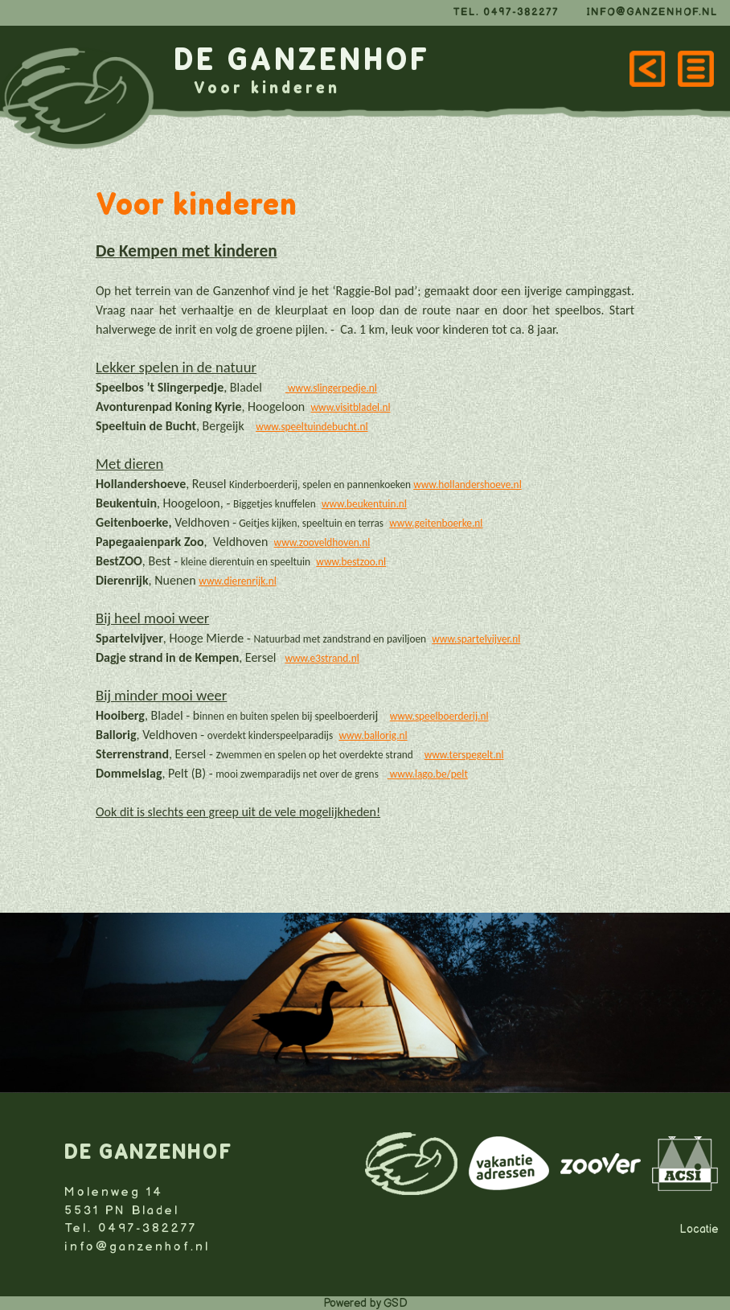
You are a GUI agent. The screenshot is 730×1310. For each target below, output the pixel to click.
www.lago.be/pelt (428, 774)
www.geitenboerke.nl (435, 523)
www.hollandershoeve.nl (467, 484)
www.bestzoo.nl (351, 562)
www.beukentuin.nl (364, 504)
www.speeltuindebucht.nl (311, 426)
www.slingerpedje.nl (332, 388)
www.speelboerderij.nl (439, 716)
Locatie (698, 1229)
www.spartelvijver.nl (476, 639)
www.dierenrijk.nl (237, 581)
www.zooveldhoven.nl (322, 542)
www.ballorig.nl (372, 735)
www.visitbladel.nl (351, 407)
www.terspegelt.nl (464, 755)
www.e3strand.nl (322, 658)
